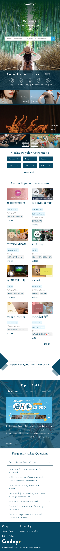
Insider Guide (46, 391)
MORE (49, 74)
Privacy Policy (8, 536)
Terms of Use (7, 531)
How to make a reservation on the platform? (25, 471)
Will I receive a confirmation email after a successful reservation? (26, 479)
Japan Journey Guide (15, 391)
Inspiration (30, 391)
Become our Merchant (29, 531)
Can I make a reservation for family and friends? (26, 508)
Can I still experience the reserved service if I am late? (25, 516)
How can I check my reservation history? (24, 487)
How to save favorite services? (23, 501)
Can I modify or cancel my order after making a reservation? (27, 495)
